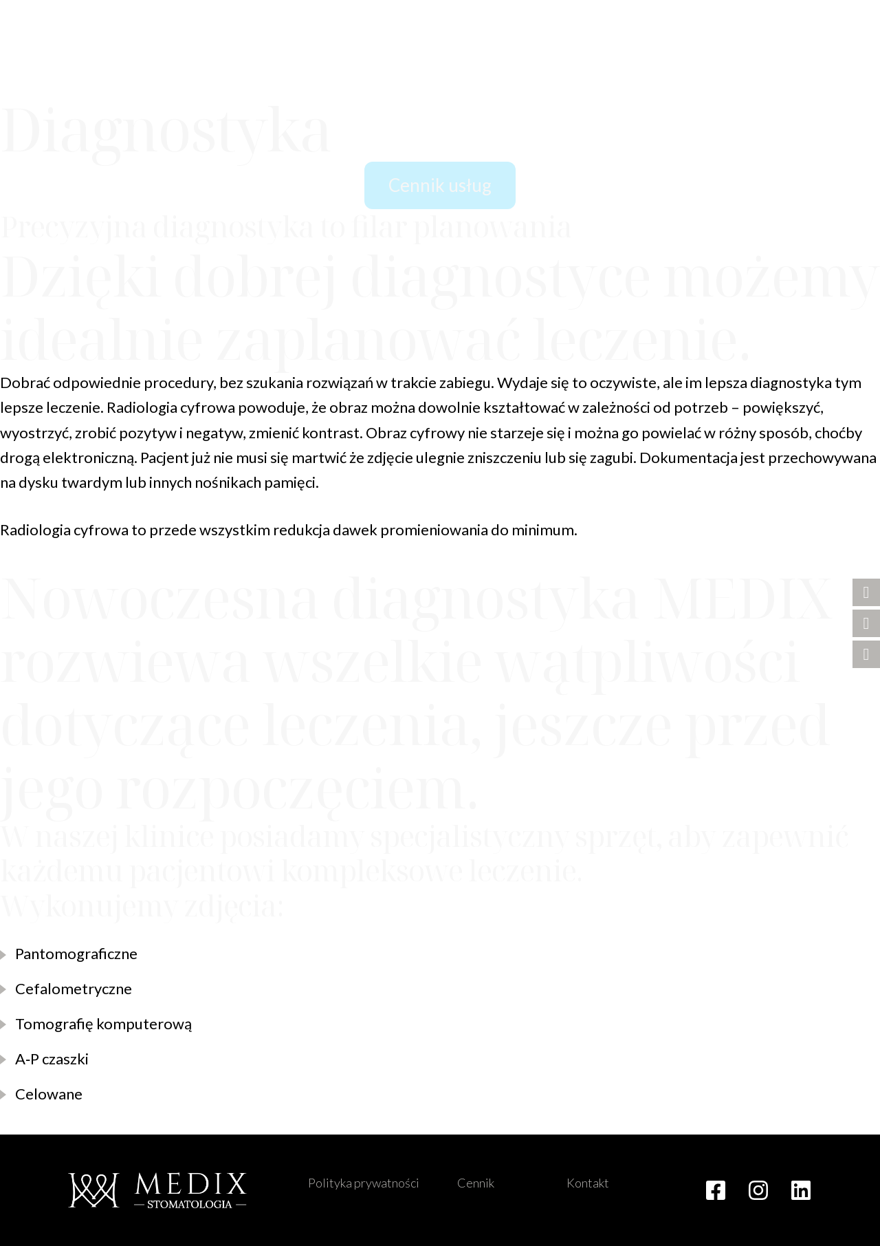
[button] (838, 75)
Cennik (475, 1182)
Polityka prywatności (363, 1182)
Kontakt (587, 1182)
